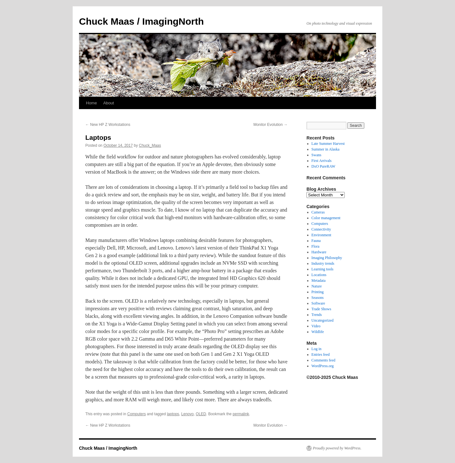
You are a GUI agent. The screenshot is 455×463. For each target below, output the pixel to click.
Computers (136, 414)
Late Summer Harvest (328, 143)
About (108, 103)
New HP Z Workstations (107, 124)
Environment (321, 235)
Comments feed (324, 360)
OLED (201, 414)
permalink (241, 414)
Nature (317, 286)
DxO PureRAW (323, 166)
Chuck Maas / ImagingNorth (141, 21)
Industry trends (323, 263)
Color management (326, 218)
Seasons (318, 297)
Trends (317, 314)
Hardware (319, 252)
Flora (315, 246)
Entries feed (321, 354)
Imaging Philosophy (327, 258)
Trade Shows (321, 309)
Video (316, 326)
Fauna (316, 240)
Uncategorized (323, 320)
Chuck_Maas (150, 145)
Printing (318, 292)
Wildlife (318, 332)
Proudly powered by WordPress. (337, 448)
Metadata (319, 280)
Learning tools (323, 269)
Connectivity (321, 229)
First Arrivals (322, 160)
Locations (319, 275)
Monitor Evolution (270, 124)
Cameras (318, 212)
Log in (317, 349)
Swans (316, 155)
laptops (173, 414)
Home (91, 103)
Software (318, 303)
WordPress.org (323, 366)
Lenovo (187, 414)
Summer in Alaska (326, 149)
